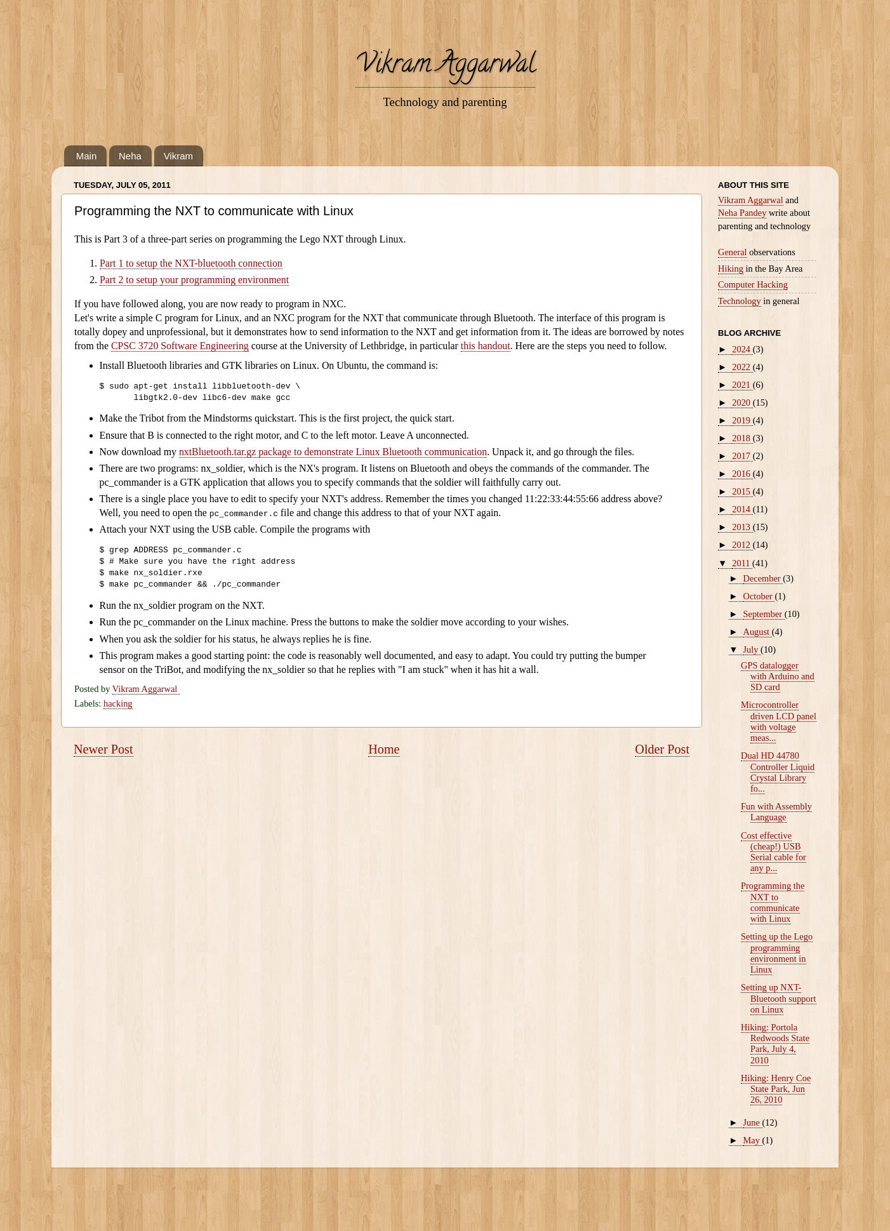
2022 (742, 367)
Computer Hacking (753, 284)
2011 (742, 563)
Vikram (178, 155)
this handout (485, 345)
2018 (742, 438)
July (752, 649)
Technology (739, 301)
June (752, 1122)
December (763, 578)
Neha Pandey (742, 213)
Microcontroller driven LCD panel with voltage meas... (778, 721)
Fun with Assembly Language (776, 811)
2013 (742, 527)
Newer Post (103, 749)
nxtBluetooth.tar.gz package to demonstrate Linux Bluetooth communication (333, 451)
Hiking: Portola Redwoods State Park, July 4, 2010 (775, 1043)
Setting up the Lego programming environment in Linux (777, 953)
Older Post (662, 749)
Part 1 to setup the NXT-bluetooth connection (191, 263)
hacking (118, 703)
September (764, 614)
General (732, 252)
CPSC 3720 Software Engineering (180, 345)
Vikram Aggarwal (445, 66)
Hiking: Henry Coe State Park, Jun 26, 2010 (776, 1089)
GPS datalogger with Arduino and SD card (777, 676)
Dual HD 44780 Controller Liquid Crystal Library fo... (777, 772)
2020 (742, 402)
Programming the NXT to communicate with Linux (772, 902)
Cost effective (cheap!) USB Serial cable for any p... (773, 852)
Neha (130, 155)
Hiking (730, 268)
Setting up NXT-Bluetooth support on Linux (778, 998)
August (757, 632)
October (759, 596)
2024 (742, 349)
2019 (742, 420)
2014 (742, 509)
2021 (742, 385)
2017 (742, 456)
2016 (742, 474)
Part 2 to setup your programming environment (194, 279)
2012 (742, 545)
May (752, 1140)
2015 (742, 491)
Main (86, 155)
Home (383, 749)
